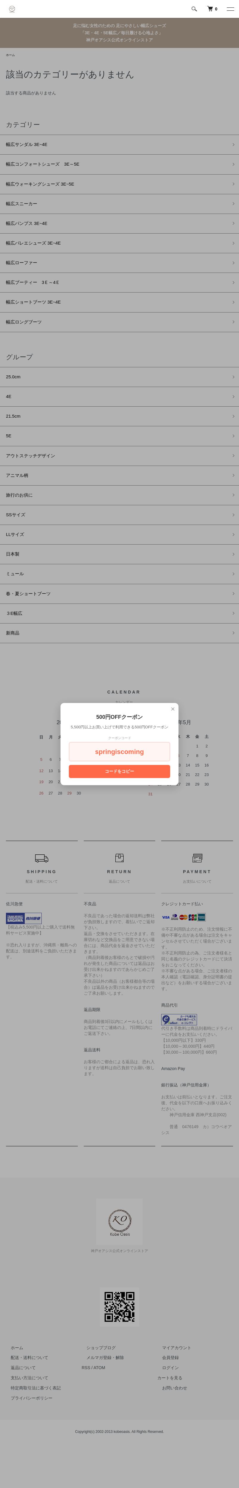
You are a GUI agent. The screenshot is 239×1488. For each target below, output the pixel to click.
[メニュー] (230, 9)
